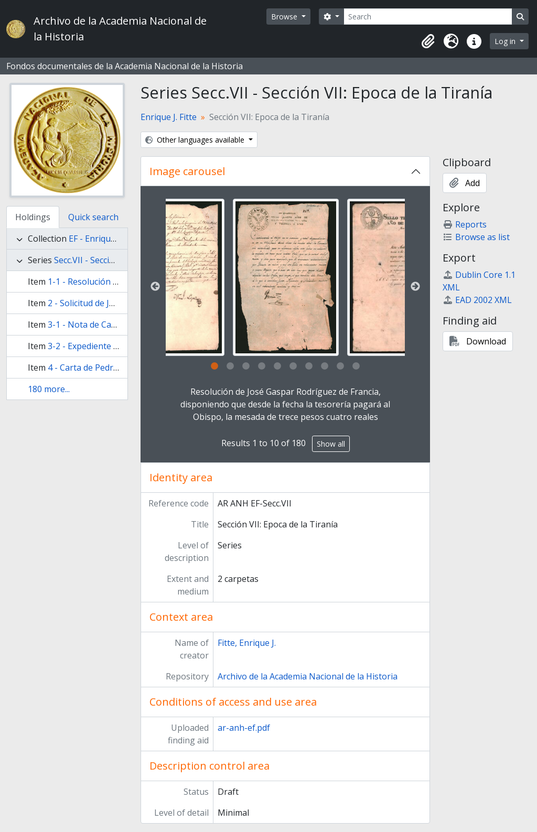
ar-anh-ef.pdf (244, 727)
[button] (427, 41)
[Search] (427, 16)
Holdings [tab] (32, 217)
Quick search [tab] (93, 217)
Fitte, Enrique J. (247, 643)
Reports (465, 224)
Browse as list (476, 237)
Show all (331, 444)
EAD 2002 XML (477, 300)
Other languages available (195, 140)
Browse (285, 16)
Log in (506, 41)
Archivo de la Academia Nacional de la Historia (308, 676)
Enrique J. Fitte (169, 117)
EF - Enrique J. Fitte (105, 238)
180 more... (49, 389)
